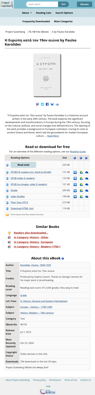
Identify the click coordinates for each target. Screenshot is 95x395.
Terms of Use (70, 380)
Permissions (55, 380)
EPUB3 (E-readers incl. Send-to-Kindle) (31, 172)
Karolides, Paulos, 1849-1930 (35, 265)
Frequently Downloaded (36, 21)
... (52, 135)
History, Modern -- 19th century (37, 312)
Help (48, 386)
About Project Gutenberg (18, 380)
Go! (63, 4)
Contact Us (85, 380)
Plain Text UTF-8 (19, 202)
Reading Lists (43, 12)
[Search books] (42, 4)
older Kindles (18, 196)
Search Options (64, 12)
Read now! (23, 164)
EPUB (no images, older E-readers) (29, 184)
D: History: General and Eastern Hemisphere (43, 301)
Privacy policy (39, 380)
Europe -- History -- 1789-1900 (36, 307)
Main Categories (63, 21)
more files (25, 214)
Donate (84, 4)
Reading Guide (78, 151)
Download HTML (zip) (22, 208)
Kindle (14, 190)
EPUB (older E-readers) (23, 178)
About (27, 13)
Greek (23, 295)
